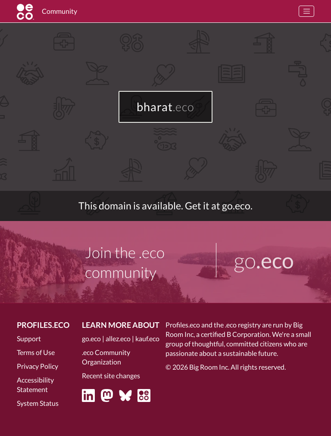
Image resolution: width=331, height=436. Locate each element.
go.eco (91, 338)
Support (29, 338)
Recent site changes (111, 375)
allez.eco (118, 338)
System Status (38, 403)
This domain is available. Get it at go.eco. (165, 206)
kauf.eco (147, 338)
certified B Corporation (235, 334)
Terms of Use (36, 352)
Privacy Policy (37, 366)
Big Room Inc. (209, 367)
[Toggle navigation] (306, 11)
